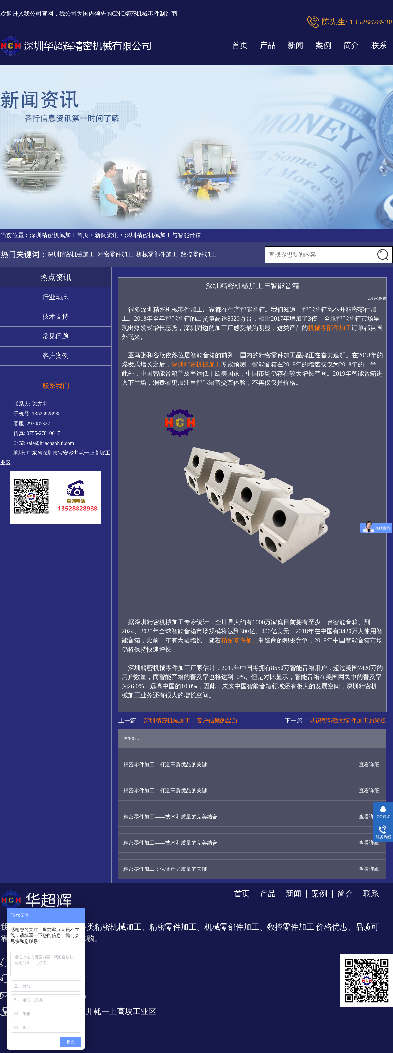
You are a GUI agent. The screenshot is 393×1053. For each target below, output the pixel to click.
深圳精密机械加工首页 (59, 235)
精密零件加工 (115, 254)
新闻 (295, 45)
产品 (268, 45)
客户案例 (56, 355)
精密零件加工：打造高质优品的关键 (165, 764)
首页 (240, 45)
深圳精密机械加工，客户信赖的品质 (190, 720)
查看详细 (369, 764)
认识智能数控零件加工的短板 (347, 720)
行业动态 (56, 296)
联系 (379, 45)
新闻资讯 (106, 235)
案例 (323, 45)
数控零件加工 (198, 254)
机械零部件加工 (157, 254)
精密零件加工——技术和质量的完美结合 (170, 816)
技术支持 (56, 316)
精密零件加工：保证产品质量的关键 (165, 869)
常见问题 (56, 336)
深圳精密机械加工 (70, 254)
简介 (351, 45)
